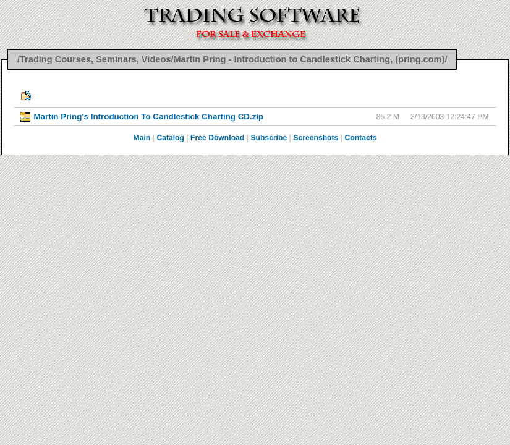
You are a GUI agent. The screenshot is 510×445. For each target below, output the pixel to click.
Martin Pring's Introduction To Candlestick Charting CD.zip (148, 116)
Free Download (217, 138)
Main (142, 138)
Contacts (360, 138)
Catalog (170, 138)
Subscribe (268, 138)
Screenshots (315, 138)
